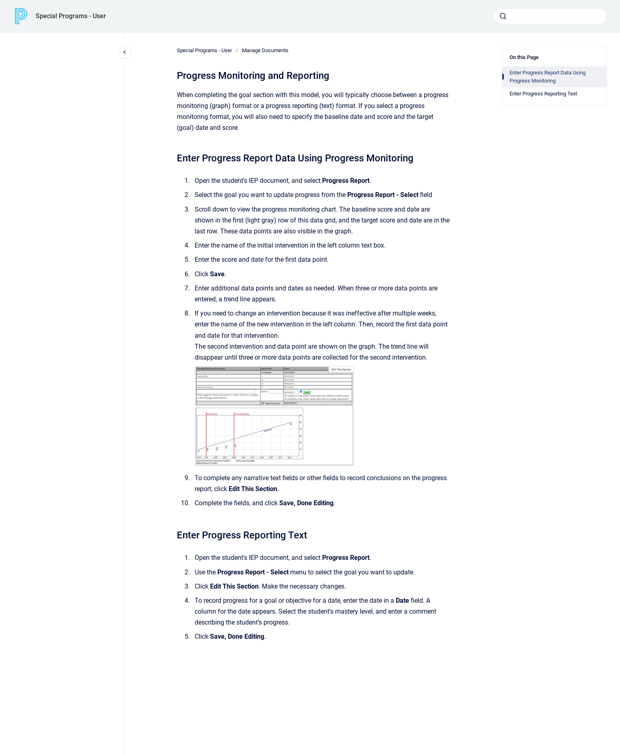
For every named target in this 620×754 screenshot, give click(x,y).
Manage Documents (265, 50)
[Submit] (503, 16)
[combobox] (550, 16)
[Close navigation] (124, 52)
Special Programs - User (71, 16)
